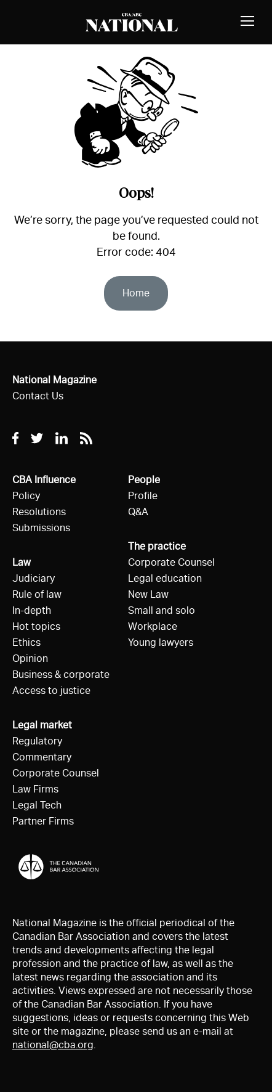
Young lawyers (160, 642)
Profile (143, 496)
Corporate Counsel (55, 773)
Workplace (152, 626)
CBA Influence (44, 480)
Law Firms (35, 789)
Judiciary (33, 578)
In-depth (31, 610)
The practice (157, 546)
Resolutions (39, 512)
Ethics (26, 642)
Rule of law (37, 594)
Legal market (42, 725)
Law (21, 562)
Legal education (165, 578)
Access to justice (51, 690)
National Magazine (54, 380)
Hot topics (36, 626)
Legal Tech (37, 805)
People (144, 480)
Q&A (138, 512)
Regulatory (37, 741)
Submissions (41, 528)
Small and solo (161, 610)
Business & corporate (61, 674)
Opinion (30, 658)
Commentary (41, 757)
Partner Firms (43, 821)
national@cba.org (53, 1045)
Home (136, 293)
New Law (148, 594)
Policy (26, 496)
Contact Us (37, 396)
